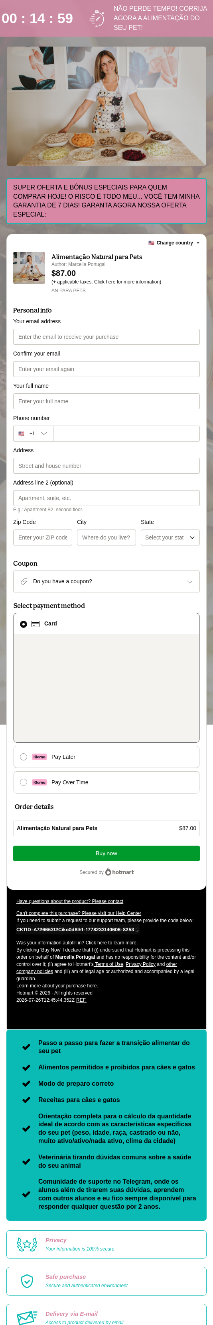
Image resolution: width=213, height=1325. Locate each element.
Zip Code (24, 522)
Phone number (31, 418)
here (92, 917)
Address (23, 450)
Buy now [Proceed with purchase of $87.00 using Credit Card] (106, 785)
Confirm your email (36, 353)
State (115, 522)
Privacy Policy (141, 896)
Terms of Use (108, 896)
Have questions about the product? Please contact (69, 833)
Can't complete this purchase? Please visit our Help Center (78, 845)
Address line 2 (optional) (43, 482)
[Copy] (75, 861)
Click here (104, 282)
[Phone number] (126, 434)
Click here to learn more (111, 874)
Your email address (37, 321)
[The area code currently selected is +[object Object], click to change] (33, 434)
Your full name (31, 386)
